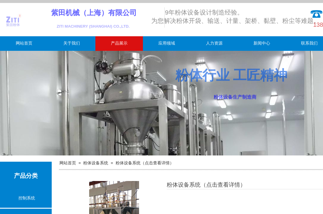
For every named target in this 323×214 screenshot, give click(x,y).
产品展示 (119, 43)
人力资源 (214, 43)
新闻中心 (261, 43)
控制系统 (26, 198)
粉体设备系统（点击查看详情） (145, 163)
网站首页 (24, 43)
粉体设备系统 (95, 163)
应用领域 (166, 43)
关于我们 (71, 43)
